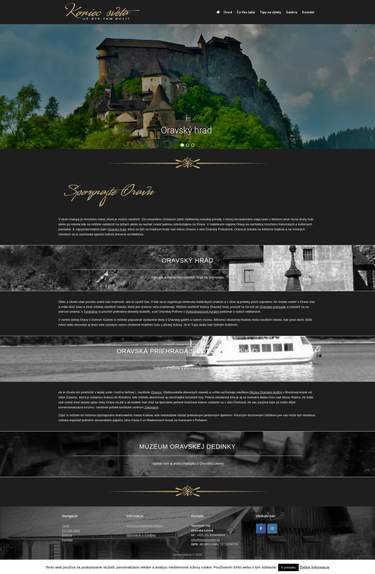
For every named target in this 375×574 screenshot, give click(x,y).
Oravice (156, 392)
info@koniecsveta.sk (205, 540)
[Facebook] (261, 528)
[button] (182, 145)
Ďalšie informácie (315, 567)
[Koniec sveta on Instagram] (272, 528)
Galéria (291, 12)
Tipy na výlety (270, 12)
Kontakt (308, 12)
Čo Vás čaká (246, 12)
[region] (187, 86)
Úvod (224, 12)
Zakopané (151, 407)
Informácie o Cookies (141, 535)
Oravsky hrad (117, 229)
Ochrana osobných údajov (145, 525)
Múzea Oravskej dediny (266, 392)
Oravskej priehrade (273, 307)
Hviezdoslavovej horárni (202, 311)
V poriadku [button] (288, 567)
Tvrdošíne (91, 311)
